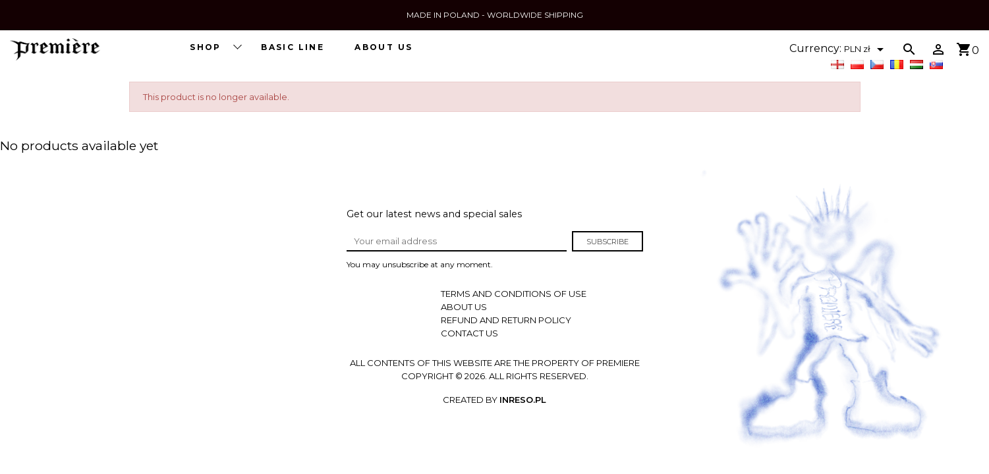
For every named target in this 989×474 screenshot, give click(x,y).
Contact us (469, 333)
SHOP (215, 46)
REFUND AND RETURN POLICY (506, 320)
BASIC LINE (292, 47)
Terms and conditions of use (513, 293)
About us (383, 47)
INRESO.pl (522, 399)
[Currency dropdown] (866, 49)
